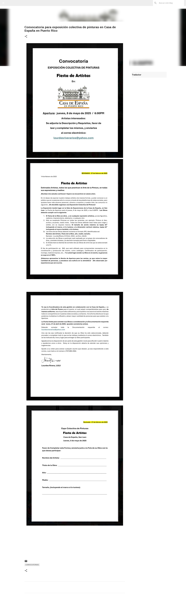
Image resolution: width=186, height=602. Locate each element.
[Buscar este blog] (171, 3)
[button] (25, 36)
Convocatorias (32, 565)
